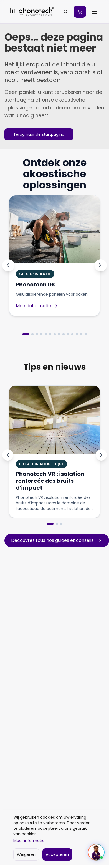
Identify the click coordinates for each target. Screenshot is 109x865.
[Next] (101, 455)
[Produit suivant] (101, 265)
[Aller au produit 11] (72, 334)
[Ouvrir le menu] (94, 12)
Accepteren (57, 854)
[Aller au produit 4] (41, 334)
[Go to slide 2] (57, 524)
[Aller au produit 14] (86, 334)
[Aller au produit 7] (55, 334)
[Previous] (7, 455)
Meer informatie (29, 840)
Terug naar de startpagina (38, 134)
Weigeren (26, 854)
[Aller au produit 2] (32, 334)
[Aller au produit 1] (25, 334)
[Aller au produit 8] (59, 334)
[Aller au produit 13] (81, 334)
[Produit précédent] (8, 265)
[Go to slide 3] (61, 524)
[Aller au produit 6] (50, 334)
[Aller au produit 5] (46, 334)
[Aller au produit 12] (77, 334)
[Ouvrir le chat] (96, 852)
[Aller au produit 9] (63, 334)
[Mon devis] (80, 12)
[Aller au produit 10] (68, 334)
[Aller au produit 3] (37, 334)
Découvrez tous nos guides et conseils (56, 540)
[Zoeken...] (65, 12)
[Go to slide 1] (50, 524)
